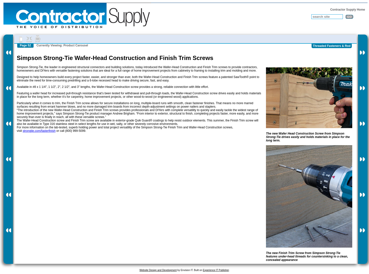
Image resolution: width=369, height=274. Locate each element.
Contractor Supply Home (347, 9)
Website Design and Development (158, 270)
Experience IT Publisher (216, 270)
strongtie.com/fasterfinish (39, 131)
